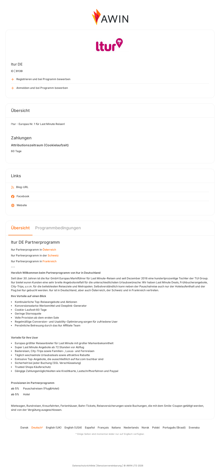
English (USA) (73, 427)
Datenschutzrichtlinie (83, 465)
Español (90, 427)
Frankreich (49, 261)
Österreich (49, 249)
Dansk (24, 427)
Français (103, 427)
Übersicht (20, 227)
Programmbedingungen (58, 227)
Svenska (194, 427)
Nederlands (131, 427)
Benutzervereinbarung (109, 465)
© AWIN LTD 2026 (133, 465)
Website (19, 205)
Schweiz (53, 255)
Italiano (116, 427)
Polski (156, 427)
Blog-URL (19, 187)
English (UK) (54, 427)
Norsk (145, 427)
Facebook (20, 196)
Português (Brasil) (174, 427)
